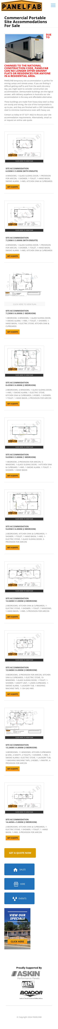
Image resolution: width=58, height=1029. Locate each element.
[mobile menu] (53, 5)
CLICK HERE (17, 941)
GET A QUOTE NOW (20, 852)
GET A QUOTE (12, 187)
